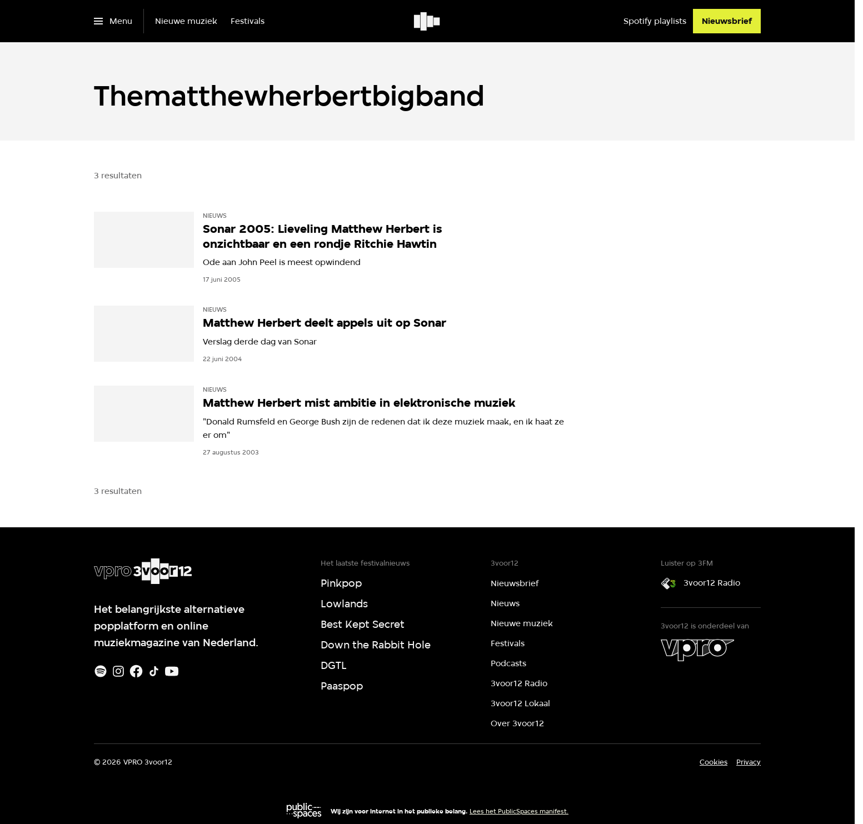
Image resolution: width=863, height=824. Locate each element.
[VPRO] (697, 650)
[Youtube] (171, 671)
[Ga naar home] (427, 21)
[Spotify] (100, 671)
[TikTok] (154, 671)
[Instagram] (118, 671)
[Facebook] (136, 671)
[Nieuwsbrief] (727, 21)
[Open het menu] (113, 21)
